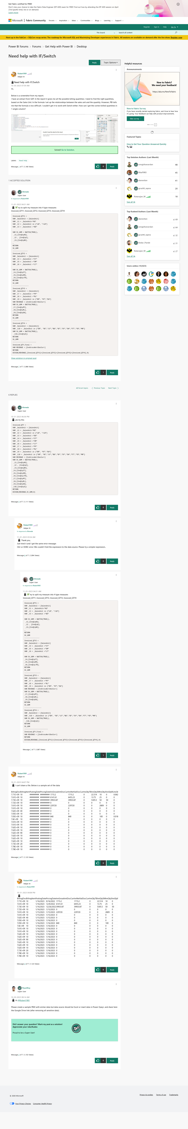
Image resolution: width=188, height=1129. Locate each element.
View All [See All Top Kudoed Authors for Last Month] (131, 256)
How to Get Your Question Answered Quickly (146, 144)
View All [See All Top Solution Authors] (131, 202)
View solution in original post (23, 365)
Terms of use (161, 1111)
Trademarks (173, 1111)
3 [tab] (151, 124)
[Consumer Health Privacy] (42, 1120)
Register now (176, 37)
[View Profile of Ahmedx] (25, 191)
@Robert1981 (24, 1017)
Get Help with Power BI (59, 46)
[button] (94, 62)
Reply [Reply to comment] (112, 379)
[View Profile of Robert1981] (22, 73)
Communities (85, 20)
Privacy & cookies (146, 1111)
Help (165, 27)
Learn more (13, 12)
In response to (20, 199)
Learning (107, 20)
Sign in (156, 27)
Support (118, 20)
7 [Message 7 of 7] (30, 766)
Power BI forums (18, 46)
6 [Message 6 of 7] (24, 565)
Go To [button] (173, 27)
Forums (51, 20)
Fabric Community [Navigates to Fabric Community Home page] (36, 20)
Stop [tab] (155, 124)
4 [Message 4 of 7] (24, 981)
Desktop (82, 46)
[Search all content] (148, 32)
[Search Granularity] (106, 32)
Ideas (74, 20)
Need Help (23, 160)
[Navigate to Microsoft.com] (15, 20)
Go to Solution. (68, 149)
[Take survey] (135, 118)
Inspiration (63, 20)
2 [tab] (149, 124)
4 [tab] (152, 124)
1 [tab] (148, 124)
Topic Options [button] (110, 62)
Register (147, 27)
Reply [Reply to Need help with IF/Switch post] (112, 166)
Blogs (97, 20)
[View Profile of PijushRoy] (26, 1004)
